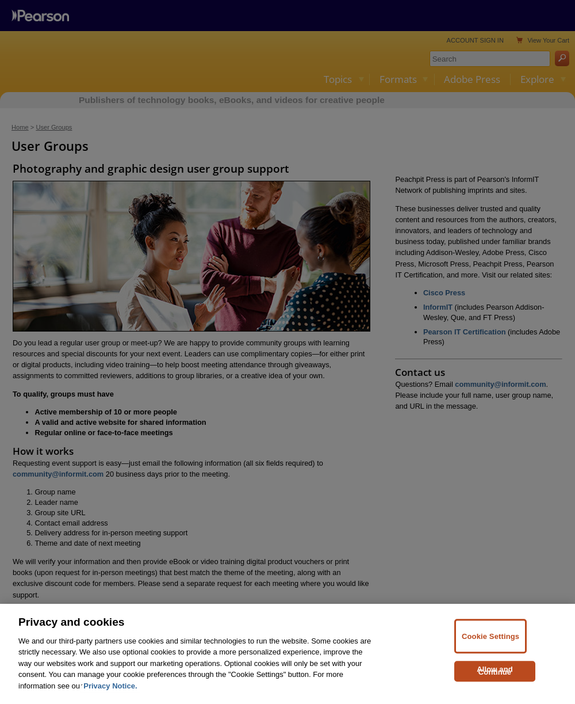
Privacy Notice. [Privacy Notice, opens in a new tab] (110, 697)
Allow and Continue (495, 682)
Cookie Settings (490, 648)
